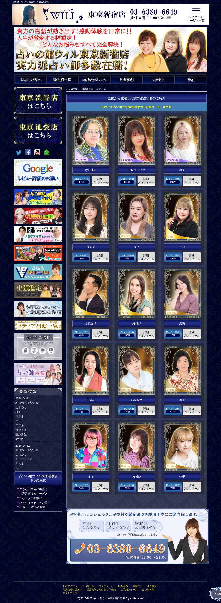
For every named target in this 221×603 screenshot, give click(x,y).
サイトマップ (70, 593)
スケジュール (106, 586)
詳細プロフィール (100, 180)
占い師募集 (148, 589)
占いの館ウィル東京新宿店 (107, 598)
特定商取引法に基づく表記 (101, 589)
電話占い (137, 586)
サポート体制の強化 (32, 507)
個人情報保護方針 (72, 589)
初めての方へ (70, 586)
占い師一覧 (88, 586)
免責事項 (152, 586)
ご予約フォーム (129, 589)
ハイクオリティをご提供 (34, 502)
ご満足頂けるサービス (33, 493)
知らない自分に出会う (33, 489)
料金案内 (123, 586)
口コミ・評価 (81, 181)
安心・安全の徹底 (30, 498)
